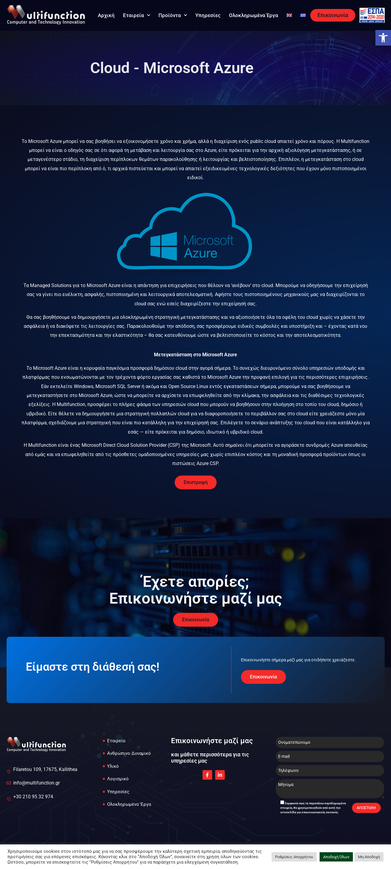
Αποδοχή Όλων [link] (336, 857)
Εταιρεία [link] (136, 15)
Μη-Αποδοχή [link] (369, 857)
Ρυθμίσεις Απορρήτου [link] (294, 857)
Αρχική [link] (106, 15)
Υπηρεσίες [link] (208, 15)
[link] (383, 38)
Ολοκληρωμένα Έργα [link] (253, 15)
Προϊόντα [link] (172, 15)
